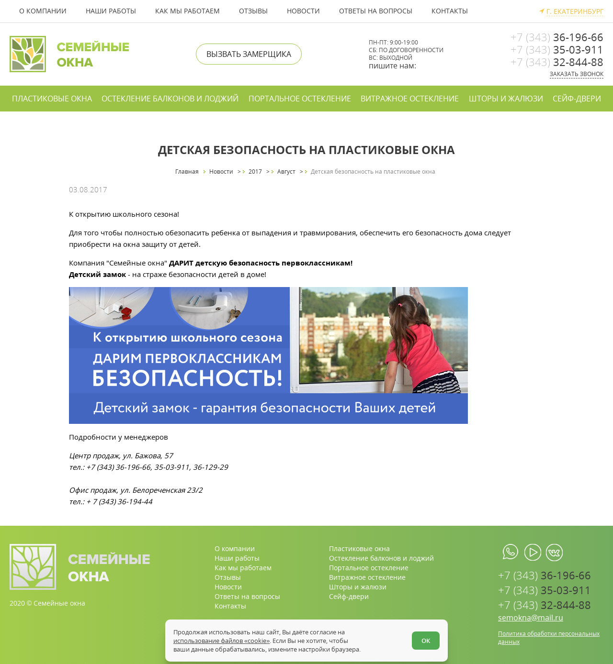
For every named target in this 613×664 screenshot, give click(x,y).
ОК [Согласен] (424, 639)
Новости (303, 10)
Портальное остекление (300, 98)
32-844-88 (557, 61)
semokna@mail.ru (530, 617)
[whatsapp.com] (511, 552)
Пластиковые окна (52, 98)
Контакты (449, 10)
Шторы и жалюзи (506, 98)
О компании (43, 10)
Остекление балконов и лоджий (170, 98)
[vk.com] (554, 552)
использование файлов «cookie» (223, 639)
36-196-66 (557, 37)
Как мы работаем (187, 10)
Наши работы (111, 10)
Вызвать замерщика (248, 54)
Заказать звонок (576, 74)
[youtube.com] (532, 552)
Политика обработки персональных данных (549, 638)
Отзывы (253, 10)
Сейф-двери (577, 98)
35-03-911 (557, 49)
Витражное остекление (410, 98)
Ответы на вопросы (375, 10)
